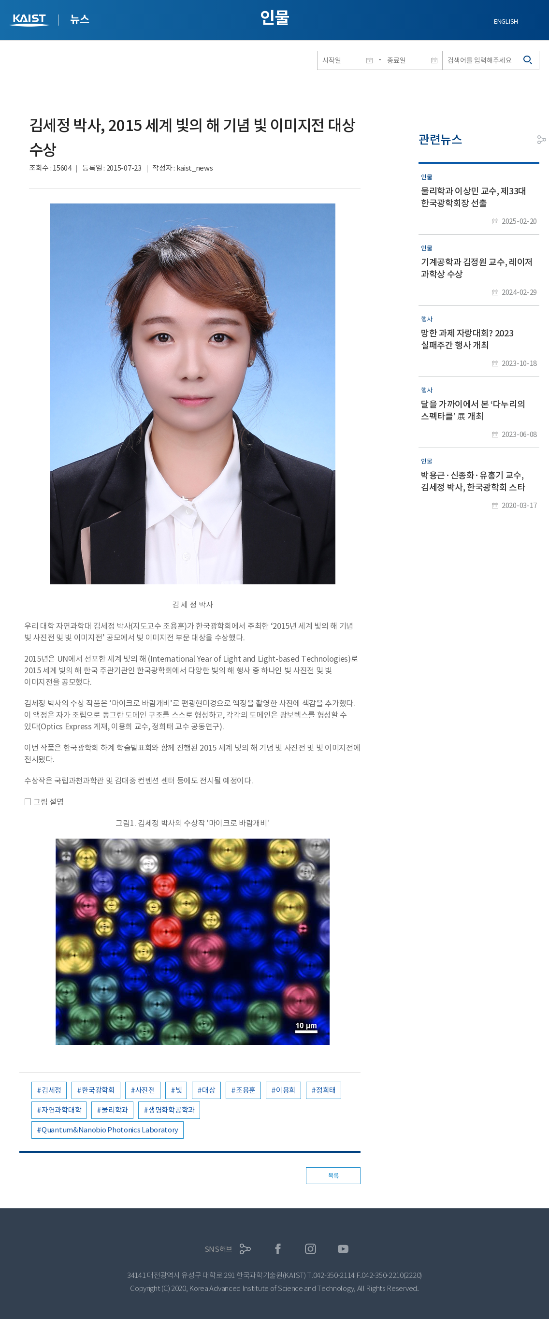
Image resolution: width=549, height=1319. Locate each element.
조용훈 (246, 1090)
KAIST (30, 21)
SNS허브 (218, 1249)
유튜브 (343, 1249)
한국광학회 (98, 1090)
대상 (208, 1090)
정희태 (326, 1090)
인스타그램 (310, 1249)
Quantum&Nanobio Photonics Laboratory (110, 1129)
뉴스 (79, 19)
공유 (542, 139)
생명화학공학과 (171, 1110)
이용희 (286, 1090)
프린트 (520, 139)
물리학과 (114, 1110)
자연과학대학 (61, 1110)
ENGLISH (506, 21)
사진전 (145, 1090)
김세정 (51, 1090)
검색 (528, 60)
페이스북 (278, 1249)
